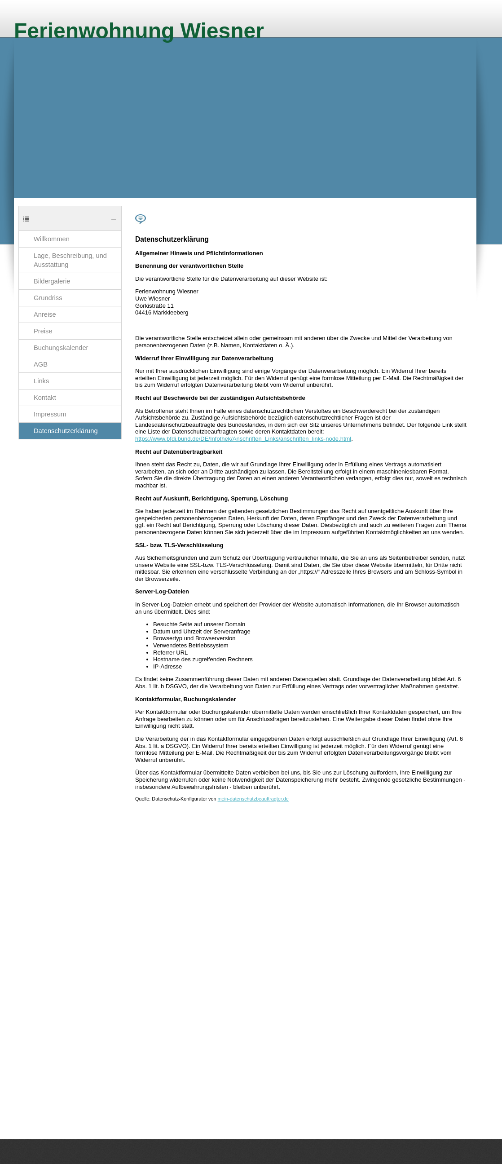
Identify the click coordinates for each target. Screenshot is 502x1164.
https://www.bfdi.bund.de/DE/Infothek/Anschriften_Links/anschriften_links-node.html (243, 438)
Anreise (45, 314)
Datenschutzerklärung (66, 430)
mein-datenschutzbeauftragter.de (253, 798)
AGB (41, 364)
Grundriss (48, 297)
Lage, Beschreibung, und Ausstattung (70, 260)
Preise (43, 331)
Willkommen (52, 239)
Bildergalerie (52, 281)
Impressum (50, 414)
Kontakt (45, 397)
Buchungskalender (61, 347)
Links (41, 381)
